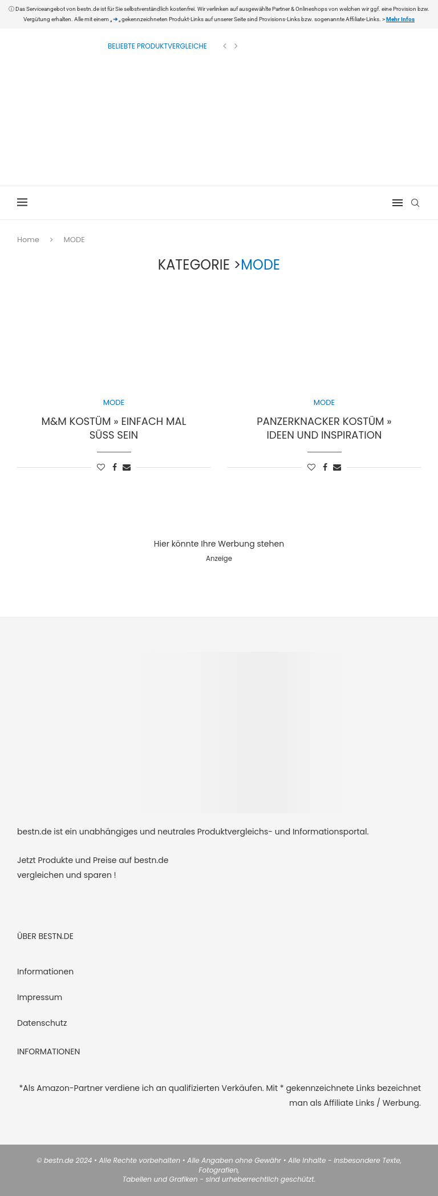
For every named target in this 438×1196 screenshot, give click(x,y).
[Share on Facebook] (114, 467)
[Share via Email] (127, 467)
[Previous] (224, 46)
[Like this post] (101, 467)
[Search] (415, 202)
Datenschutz (42, 1023)
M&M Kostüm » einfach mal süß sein (114, 428)
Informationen (45, 971)
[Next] (236, 46)
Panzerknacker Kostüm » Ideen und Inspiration (324, 428)
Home (28, 239)
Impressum (39, 997)
